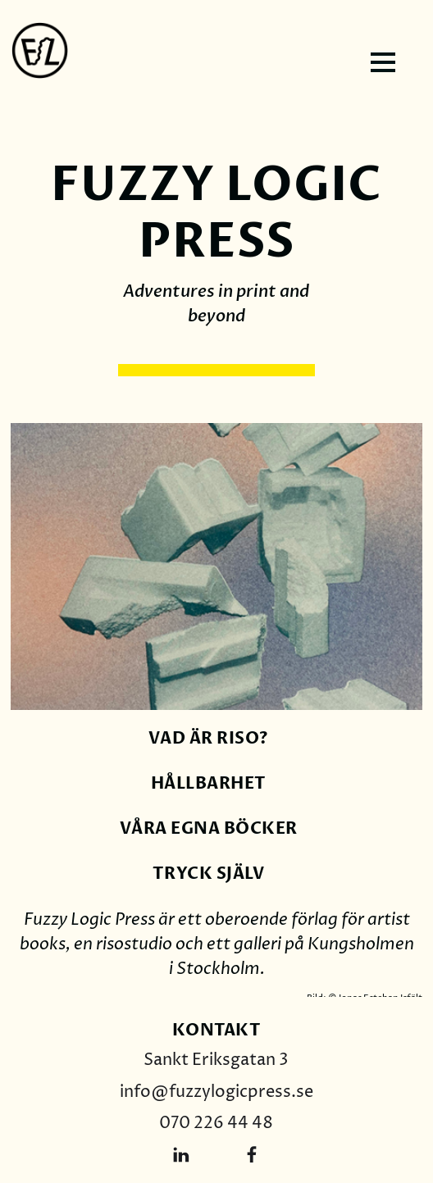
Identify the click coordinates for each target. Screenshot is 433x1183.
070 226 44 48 (216, 1123)
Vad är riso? (208, 738)
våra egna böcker (209, 828)
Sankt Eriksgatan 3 (216, 1060)
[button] (385, 62)
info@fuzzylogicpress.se (216, 1092)
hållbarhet (209, 783)
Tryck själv (209, 873)
